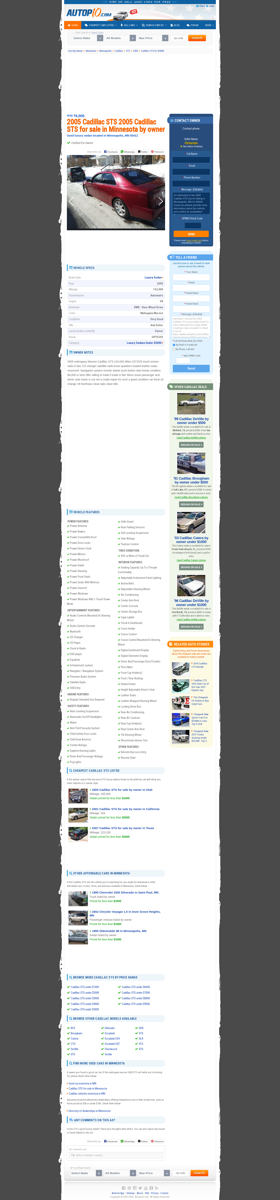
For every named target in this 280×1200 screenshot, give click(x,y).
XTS (141, 1048)
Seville (108, 1053)
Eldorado (110, 1027)
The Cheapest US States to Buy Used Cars (201, 700)
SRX (141, 1027)
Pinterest (159, 152)
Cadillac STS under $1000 (85, 987)
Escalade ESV (112, 1038)
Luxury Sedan (153, 277)
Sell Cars (128, 25)
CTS (73, 1043)
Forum (192, 25)
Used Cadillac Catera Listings (191, 560)
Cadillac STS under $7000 (136, 992)
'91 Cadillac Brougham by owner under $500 (191, 480)
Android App (118, 1192)
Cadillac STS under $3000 (85, 998)
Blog (175, 25)
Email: (191, 165)
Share (202, 5)
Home (73, 25)
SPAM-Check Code (191, 218)
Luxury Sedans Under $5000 (144, 343)
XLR (141, 1038)
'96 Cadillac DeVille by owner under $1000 (191, 602)
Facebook (112, 152)
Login (211, 5)
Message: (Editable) (191, 189)
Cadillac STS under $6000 (136, 987)
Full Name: (191, 153)
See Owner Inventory (192, 146)
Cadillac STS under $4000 (85, 1003)
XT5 (141, 1043)
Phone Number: (191, 177)
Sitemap (130, 1192)
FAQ (147, 1192)
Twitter (143, 151)
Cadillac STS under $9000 (136, 1003)
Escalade (110, 1032)
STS (141, 1032)
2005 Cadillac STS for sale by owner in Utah (122, 789)
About (140, 1192)
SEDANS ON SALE (190, 445)
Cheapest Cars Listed (99, 25)
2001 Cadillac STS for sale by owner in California (125, 809)
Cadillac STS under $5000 (85, 1009)
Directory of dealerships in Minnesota (89, 1110)
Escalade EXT (112, 1043)
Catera (74, 1038)
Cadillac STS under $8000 (136, 998)
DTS (73, 1053)
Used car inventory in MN (82, 1082)
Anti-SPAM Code (191, 355)
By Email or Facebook (185, 345)
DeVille (74, 1048)
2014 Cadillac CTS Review (199, 665)
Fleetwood (111, 1048)
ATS (73, 1027)
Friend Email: (191, 303)
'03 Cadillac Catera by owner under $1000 (191, 540)
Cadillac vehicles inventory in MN (87, 1093)
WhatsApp (129, 152)
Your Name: (191, 272)
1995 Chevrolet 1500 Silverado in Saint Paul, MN (125, 892)
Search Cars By (153, 25)
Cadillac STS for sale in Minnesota (88, 1088)
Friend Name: (191, 293)
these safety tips (194, 240)
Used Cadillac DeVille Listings (191, 437)
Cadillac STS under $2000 (85, 992)
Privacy (154, 1192)
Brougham (76, 1032)
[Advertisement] (140, 83)
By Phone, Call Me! (183, 349)
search (197, 38)
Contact (164, 1192)
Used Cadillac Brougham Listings (191, 497)
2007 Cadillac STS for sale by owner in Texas (123, 828)
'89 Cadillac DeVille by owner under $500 (191, 421)
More (208, 25)
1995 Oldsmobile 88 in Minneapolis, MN (119, 931)
